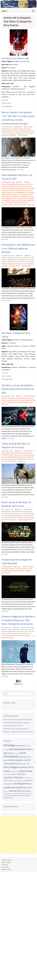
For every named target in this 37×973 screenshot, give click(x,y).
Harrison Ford (30, 629)
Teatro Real (11, 266)
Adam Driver (28, 451)
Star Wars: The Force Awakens (15, 571)
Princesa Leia (25, 457)
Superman (5, 266)
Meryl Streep (5, 400)
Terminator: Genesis (7, 205)
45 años (28, 396)
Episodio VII (28, 453)
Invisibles (31, 398)
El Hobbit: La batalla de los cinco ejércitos (22, 188)
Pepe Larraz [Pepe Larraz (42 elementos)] (6, 791)
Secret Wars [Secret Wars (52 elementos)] (7, 793)
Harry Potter (18, 257)
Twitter (9, 706)
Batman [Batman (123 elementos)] (13, 749)
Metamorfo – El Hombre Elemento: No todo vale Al (18, 732)
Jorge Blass (10, 260)
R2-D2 (31, 457)
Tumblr (20, 706)
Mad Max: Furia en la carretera (14, 198)
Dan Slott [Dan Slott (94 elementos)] (24, 760)
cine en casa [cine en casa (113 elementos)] (13, 760)
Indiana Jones (27, 257)
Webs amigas (6, 862)
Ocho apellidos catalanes (9, 201)
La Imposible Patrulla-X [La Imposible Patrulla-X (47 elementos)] (18, 780)
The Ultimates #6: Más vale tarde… (14, 726)
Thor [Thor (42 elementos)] (5, 795)
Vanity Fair (28, 635)
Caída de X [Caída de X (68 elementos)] (23, 757)
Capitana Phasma (13, 629)
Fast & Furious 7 (11, 190)
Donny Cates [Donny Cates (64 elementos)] (25, 764)
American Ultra (6, 184)
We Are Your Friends (20, 205)
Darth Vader (29, 127)
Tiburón (18, 266)
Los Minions (14, 196)
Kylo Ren (4, 631)
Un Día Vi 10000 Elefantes (21, 402)
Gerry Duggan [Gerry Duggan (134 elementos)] (11, 767)
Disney (22, 453)
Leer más (5, 100)
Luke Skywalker (9, 457)
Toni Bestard (12, 135)
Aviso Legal (5, 867)
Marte (25, 198)
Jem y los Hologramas (18, 192)
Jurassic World (29, 192)
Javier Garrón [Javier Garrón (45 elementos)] (7, 774)
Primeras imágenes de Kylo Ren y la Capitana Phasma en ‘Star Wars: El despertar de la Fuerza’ (18, 620)
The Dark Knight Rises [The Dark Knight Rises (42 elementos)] (27, 793)
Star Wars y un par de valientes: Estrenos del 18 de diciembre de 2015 (18, 389)
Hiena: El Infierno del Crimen (19, 398)
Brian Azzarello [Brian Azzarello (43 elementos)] (16, 753)
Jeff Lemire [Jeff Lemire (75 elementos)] (21, 774)
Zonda (31, 402)
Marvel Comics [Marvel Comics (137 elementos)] (15, 787)
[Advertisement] (18, 834)
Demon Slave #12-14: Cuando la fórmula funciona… (18, 719)
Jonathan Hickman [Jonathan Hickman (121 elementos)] (13, 777)
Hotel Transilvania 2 (22, 190)
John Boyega (27, 455)
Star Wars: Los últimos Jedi (15, 58)
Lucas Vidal (18, 260)
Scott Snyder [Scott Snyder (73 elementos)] (26, 791)
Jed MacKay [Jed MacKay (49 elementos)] (14, 774)
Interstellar (7, 192)
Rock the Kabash (29, 201)
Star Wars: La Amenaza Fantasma (11, 133)
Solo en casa (23, 262)
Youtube (13, 706)
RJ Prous (32, 205)
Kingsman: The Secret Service (10, 194)
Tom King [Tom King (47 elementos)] (8, 795)
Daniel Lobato (6, 103)
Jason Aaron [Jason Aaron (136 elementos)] (25, 771)
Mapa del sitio (6, 869)
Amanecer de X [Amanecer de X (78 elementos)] (20, 745)
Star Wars (9, 131)
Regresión (20, 201)
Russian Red (15, 262)
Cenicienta (10, 186)
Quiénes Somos (7, 860)
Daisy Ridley (15, 453)
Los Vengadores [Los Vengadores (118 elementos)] (21, 783)
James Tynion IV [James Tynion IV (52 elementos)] (14, 771)
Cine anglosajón (7, 106)
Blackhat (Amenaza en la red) (19, 184)
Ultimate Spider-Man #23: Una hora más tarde (17, 722)
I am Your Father (21, 129)
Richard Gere (14, 400)
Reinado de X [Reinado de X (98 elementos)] (15, 790)
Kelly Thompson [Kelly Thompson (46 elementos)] (27, 778)
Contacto (5, 865)
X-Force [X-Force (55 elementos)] (10, 798)
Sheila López (27, 266)
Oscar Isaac (27, 631)
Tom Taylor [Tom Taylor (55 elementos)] (14, 795)
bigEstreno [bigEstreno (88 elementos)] (8, 753)
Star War (7, 459)
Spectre (4, 203)
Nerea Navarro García (26, 520)
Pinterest (16, 706)
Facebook (5, 706)
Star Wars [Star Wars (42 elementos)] (12, 793)
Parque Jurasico (6, 262)
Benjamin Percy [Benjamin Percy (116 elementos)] (25, 749)
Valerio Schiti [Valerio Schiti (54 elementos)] (21, 795)
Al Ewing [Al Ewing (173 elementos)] (9, 745)
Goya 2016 (13, 129)
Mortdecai (31, 198)
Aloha (27, 182)
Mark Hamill (17, 457)
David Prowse (6, 129)
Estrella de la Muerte (8, 455)
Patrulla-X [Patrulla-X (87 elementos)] (27, 787)
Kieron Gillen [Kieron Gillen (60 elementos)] (8, 780)
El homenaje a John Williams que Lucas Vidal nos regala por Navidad (18, 248)
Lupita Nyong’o (11, 631)
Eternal (4, 190)
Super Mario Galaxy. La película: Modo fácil (16, 729)
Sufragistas (9, 402)
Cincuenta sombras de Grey (22, 186)
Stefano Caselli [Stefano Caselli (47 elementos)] (18, 793)
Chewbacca (8, 453)
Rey (3, 459)
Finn (15, 455)
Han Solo (20, 455)
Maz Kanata (20, 631)
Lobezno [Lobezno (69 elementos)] (27, 780)
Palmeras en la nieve (28, 260)
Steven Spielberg (28, 264)
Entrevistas (18, 127)
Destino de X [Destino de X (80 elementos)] (15, 763)
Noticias (20, 182)
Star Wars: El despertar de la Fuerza (23, 131)
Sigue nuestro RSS (24, 706)
